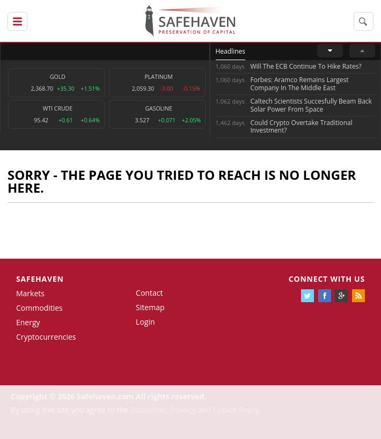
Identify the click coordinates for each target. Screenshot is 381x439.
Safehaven (40, 279)
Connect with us (327, 279)
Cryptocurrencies (46, 337)
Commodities (39, 308)
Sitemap (150, 307)
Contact (149, 293)
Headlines (230, 51)
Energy (28, 322)
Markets (30, 293)
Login (145, 322)
